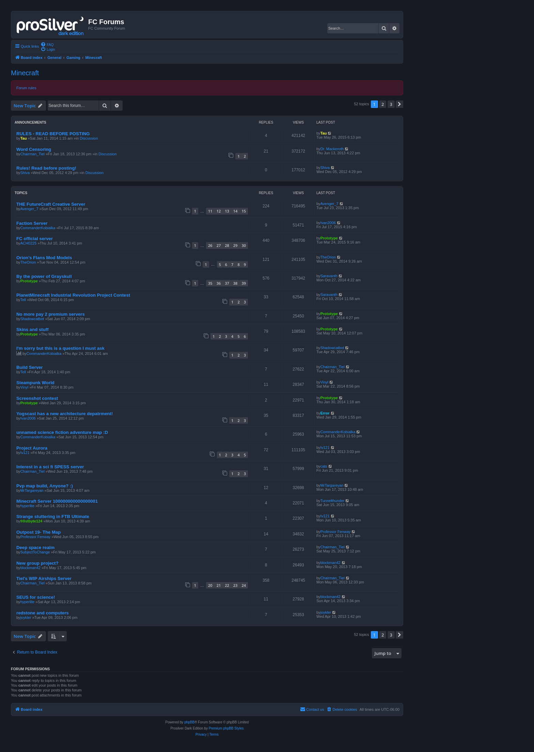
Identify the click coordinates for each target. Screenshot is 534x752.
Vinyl (24, 387)
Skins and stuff (32, 329)
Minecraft (25, 73)
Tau (23, 138)
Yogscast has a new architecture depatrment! (64, 413)
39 (243, 283)
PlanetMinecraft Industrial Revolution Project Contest (73, 295)
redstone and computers (42, 612)
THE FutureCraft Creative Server (50, 204)
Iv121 (25, 453)
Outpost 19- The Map (38, 532)
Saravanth (328, 276)
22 (227, 585)
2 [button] (382, 104)
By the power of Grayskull (44, 276)
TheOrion (28, 262)
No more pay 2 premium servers (50, 314)
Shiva (25, 173)
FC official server (34, 238)
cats (323, 466)
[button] (399, 104)
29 (235, 245)
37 (227, 283)
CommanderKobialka (38, 228)
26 (210, 245)
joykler (25, 617)
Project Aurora (31, 448)
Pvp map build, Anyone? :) (44, 485)
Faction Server (32, 223)
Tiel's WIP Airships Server (44, 578)
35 (210, 283)
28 (227, 245)
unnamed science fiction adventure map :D (62, 432)
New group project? (37, 563)
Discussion (89, 138)
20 (210, 585)
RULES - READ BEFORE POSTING (53, 133)
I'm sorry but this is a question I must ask (60, 348)
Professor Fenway (35, 537)
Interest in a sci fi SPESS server (50, 466)
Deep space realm (35, 547)
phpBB (189, 722)
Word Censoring (33, 149)
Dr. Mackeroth (332, 149)
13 (227, 211)
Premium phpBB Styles (226, 728)
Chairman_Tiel (32, 154)
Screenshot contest (37, 398)
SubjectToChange (35, 552)
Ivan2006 (328, 223)
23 (235, 585)
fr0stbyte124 (31, 521)
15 (243, 211)
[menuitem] (47, 44)
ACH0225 (28, 243)
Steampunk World (35, 382)
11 (210, 211)
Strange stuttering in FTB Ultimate (52, 516)
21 (219, 585)
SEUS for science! (35, 597)
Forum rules (26, 88)
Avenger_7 (29, 209)
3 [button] (391, 104)
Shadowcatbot (32, 319)
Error (325, 413)
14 (235, 211)
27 (219, 245)
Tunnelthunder (332, 501)
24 (243, 585)
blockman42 (30, 568)
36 (219, 283)
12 (219, 211)
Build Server (29, 367)
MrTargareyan (32, 490)
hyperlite (27, 506)
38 (235, 283)
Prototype (329, 238)
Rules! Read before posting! (46, 168)
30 (243, 245)
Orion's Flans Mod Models (44, 257)
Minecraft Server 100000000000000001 (57, 501)
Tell (23, 300)
